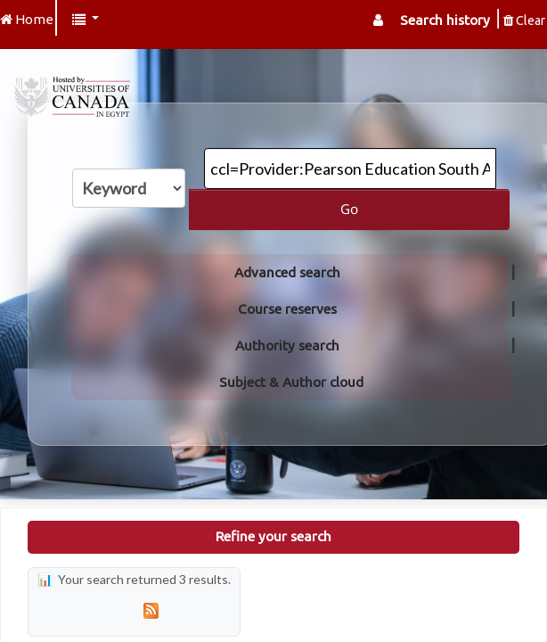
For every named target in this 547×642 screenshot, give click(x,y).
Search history (445, 20)
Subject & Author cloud (291, 382)
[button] (85, 20)
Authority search (287, 345)
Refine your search (273, 536)
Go (349, 209)
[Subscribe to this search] (150, 610)
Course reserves (287, 309)
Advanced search (287, 272)
